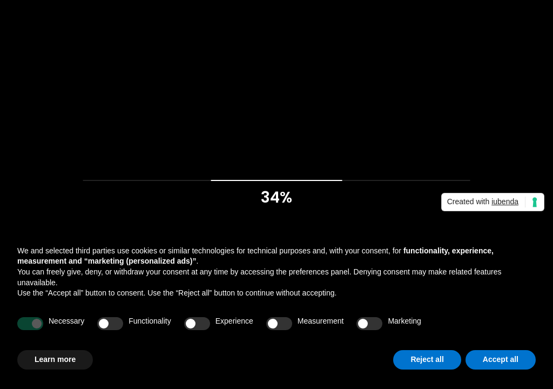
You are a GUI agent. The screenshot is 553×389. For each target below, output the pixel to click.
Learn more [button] (55, 359)
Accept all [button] (500, 359)
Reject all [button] (426, 359)
